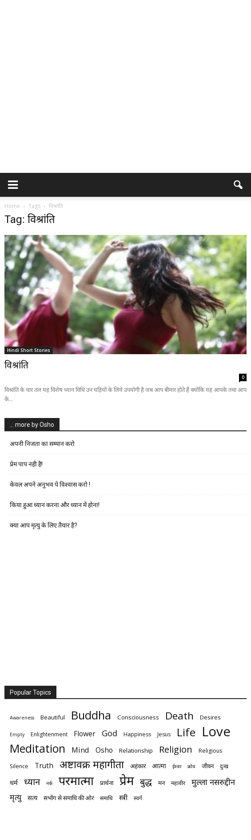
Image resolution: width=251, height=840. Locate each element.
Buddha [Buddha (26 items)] (91, 715)
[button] (238, 185)
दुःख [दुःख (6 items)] (224, 766)
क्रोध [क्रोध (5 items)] (191, 766)
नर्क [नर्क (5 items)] (49, 783)
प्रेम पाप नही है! (26, 464)
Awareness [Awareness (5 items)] (22, 718)
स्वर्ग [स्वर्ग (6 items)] (138, 798)
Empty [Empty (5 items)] (17, 734)
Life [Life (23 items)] (186, 732)
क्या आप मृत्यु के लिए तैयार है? (43, 525)
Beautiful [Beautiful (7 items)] (52, 717)
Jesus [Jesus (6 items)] (164, 734)
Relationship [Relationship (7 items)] (136, 750)
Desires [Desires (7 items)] (210, 717)
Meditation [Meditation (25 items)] (37, 748)
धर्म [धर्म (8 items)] (14, 782)
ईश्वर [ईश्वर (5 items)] (176, 766)
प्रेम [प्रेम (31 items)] (127, 780)
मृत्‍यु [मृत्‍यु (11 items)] (15, 797)
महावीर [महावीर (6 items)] (178, 783)
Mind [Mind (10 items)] (80, 749)
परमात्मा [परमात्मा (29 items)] (76, 780)
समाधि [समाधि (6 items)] (106, 798)
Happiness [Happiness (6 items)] (137, 734)
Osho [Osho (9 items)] (104, 750)
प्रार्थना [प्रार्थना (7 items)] (106, 783)
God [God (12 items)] (109, 733)
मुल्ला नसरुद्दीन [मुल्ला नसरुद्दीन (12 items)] (213, 781)
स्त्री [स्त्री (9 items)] (123, 797)
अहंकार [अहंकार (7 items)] (138, 766)
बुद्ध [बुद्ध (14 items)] (146, 781)
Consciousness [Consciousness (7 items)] (138, 717)
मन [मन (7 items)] (161, 783)
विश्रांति (16, 365)
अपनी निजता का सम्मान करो (42, 443)
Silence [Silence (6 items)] (19, 766)
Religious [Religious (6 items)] (210, 750)
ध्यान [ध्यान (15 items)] (32, 781)
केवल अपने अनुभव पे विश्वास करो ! (50, 484)
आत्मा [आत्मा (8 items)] (159, 765)
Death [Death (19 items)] (179, 715)
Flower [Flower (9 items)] (85, 733)
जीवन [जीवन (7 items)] (208, 766)
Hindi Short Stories (28, 350)
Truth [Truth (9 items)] (44, 765)
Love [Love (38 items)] (216, 731)
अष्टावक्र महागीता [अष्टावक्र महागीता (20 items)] (92, 764)
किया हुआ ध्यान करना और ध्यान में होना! (55, 504)
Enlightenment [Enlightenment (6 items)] (49, 734)
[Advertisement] (125, 106)
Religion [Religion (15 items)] (175, 749)
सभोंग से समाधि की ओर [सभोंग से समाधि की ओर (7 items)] (69, 798)
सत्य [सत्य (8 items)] (32, 797)
